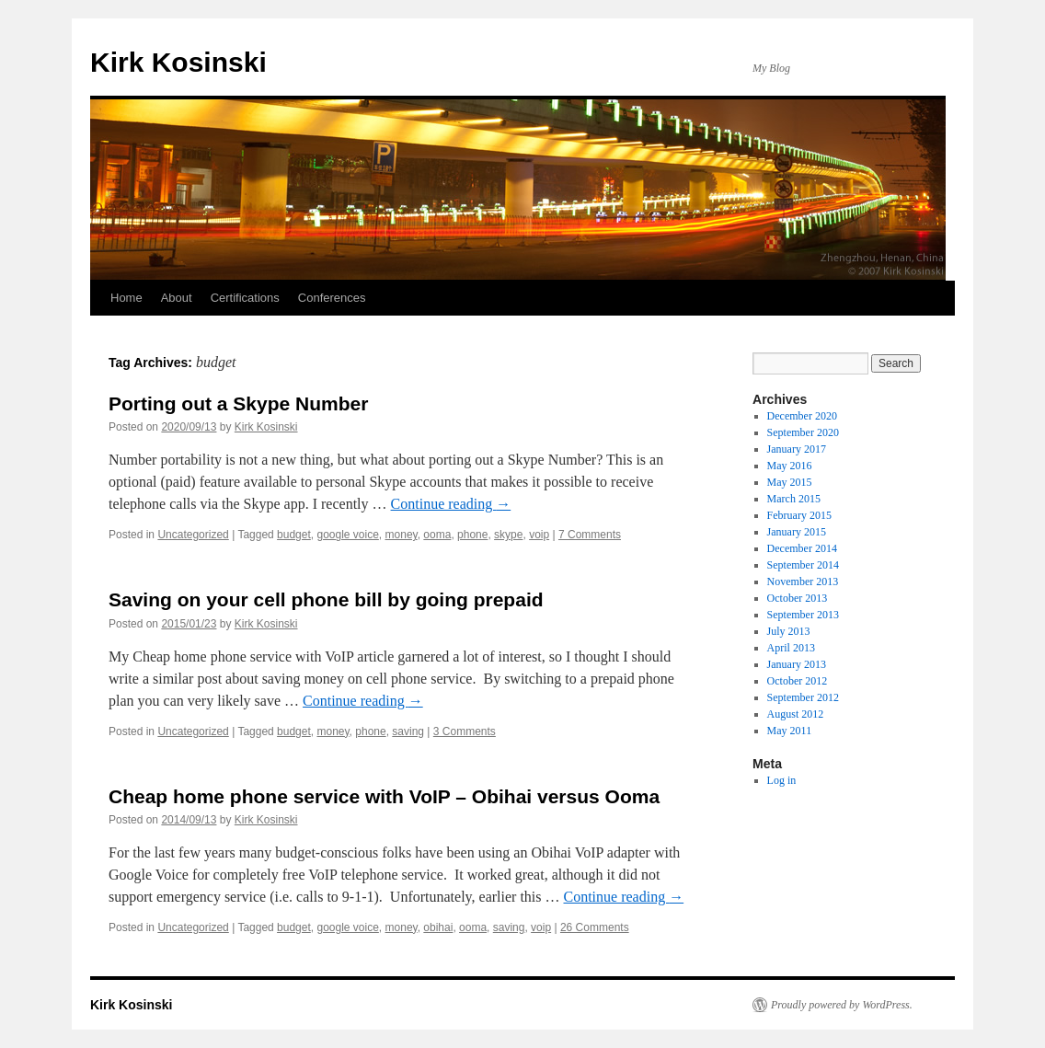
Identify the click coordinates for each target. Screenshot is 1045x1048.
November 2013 (803, 581)
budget (294, 534)
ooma (437, 534)
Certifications (245, 298)
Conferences (332, 298)
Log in (782, 780)
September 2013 (803, 614)
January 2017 (796, 449)
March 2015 (794, 498)
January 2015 (796, 531)
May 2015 (789, 482)
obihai (438, 927)
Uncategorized (192, 534)
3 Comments (464, 731)
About (176, 298)
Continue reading (451, 504)
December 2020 (802, 415)
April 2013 (791, 647)
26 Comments (594, 927)
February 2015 (799, 515)
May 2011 (789, 730)
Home (126, 298)
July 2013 (788, 631)
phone (472, 534)
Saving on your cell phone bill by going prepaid (326, 599)
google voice (347, 534)
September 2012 (803, 697)
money (401, 534)
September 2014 (803, 565)
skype (508, 534)
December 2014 (802, 548)
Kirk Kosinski (178, 62)
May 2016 (789, 465)
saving (408, 731)
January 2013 (796, 664)
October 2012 (797, 680)
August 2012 (795, 714)
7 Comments (589, 534)
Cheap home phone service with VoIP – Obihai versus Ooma (384, 796)
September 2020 (803, 432)
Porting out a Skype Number (238, 403)
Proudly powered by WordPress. (842, 1004)
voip (539, 534)
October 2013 (797, 598)
